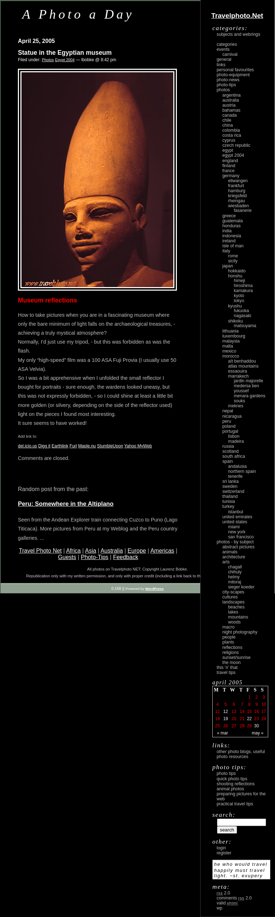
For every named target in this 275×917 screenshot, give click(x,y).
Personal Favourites (235, 69)
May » (258, 733)
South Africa (233, 456)
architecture (233, 556)
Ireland (229, 240)
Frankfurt (236, 185)
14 (242, 711)
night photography (239, 632)
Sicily (232, 260)
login (221, 847)
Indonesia (231, 235)
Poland (229, 426)
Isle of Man (232, 245)
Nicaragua (232, 416)
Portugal (230, 431)
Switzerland (233, 491)
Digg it (44, 445)
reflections (232, 647)
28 (242, 725)
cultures (230, 597)
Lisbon (234, 436)
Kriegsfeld (237, 195)
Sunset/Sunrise (236, 657)
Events (223, 49)
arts (226, 561)
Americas (162, 551)
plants (228, 642)
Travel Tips (226, 672)
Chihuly (235, 571)
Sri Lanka (230, 481)
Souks (239, 400)
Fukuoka (241, 310)
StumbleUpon (110, 445)
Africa (73, 551)
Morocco (230, 356)
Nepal (227, 410)
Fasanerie (243, 210)
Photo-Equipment (233, 74)
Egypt (227, 150)
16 (256, 711)
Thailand (230, 496)
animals (229, 551)
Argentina (231, 95)
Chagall (235, 566)
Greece (229, 215)
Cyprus (228, 140)
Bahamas (231, 110)
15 (249, 711)
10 (263, 704)
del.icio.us (27, 445)
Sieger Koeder (241, 587)
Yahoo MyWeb (138, 445)
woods (234, 622)
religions (230, 652)
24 (263, 718)
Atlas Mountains (243, 366)
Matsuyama (245, 325)
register (224, 852)
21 (242, 718)
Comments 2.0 (234, 898)
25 (217, 725)
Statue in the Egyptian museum (65, 52)
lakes (233, 612)
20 (233, 718)
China (227, 125)
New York (237, 531)
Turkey (228, 506)
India (227, 230)
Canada (229, 115)
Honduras (231, 225)
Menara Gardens (249, 395)
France (228, 170)
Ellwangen (238, 180)
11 (217, 711)
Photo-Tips (94, 557)
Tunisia (228, 501)
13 (233, 711)
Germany (231, 175)
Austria (229, 105)
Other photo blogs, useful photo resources (241, 754)
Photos (48, 60)
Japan (227, 265)
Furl (73, 445)
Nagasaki (242, 315)
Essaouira (237, 371)
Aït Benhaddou (242, 361)
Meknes (235, 405)
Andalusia (237, 466)
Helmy (234, 576)
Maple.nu (87, 445)
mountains (238, 617)
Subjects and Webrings (238, 34)
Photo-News (228, 79)
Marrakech (238, 376)
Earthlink (60, 445)
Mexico (229, 351)
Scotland (230, 451)
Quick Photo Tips (232, 778)
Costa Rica (231, 135)
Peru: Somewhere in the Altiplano (66, 503)
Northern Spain (242, 471)
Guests (67, 557)
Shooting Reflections (236, 783)
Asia (90, 551)
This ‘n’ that (227, 667)
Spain (227, 461)
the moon (231, 662)
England (230, 160)
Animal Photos (230, 788)
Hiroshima (243, 285)
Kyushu (235, 306)
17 (263, 711)
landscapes (233, 602)
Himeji (239, 280)
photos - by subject (235, 541)
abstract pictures (238, 546)
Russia (228, 446)
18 (217, 718)
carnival (229, 54)
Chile (226, 120)
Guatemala (232, 220)
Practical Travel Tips (235, 803)
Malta (227, 346)
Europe (136, 551)
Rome (233, 255)
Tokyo (239, 300)
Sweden (229, 486)
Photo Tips (226, 773)
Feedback (125, 557)
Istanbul (235, 511)
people (229, 637)
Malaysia (231, 341)
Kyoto (239, 295)
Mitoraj (234, 581)
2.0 (223, 893)
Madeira (236, 441)
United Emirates (237, 516)
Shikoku (235, 321)
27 (233, 725)
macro (228, 627)
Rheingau (236, 200)
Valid (227, 903)
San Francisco (241, 536)
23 (256, 718)
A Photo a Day (78, 14)
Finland (228, 165)
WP (219, 908)
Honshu (235, 275)
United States (234, 521)
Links (221, 64)
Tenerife (235, 476)
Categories (227, 44)
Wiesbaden (238, 205)
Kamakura (243, 290)
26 (225, 725)
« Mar (222, 733)
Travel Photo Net (40, 551)
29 (249, 725)
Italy (226, 250)
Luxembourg (233, 336)
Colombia (231, 130)
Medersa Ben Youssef (246, 388)
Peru (226, 421)
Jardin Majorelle (248, 380)
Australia (112, 551)
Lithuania (230, 331)
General (224, 59)
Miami (234, 526)
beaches (236, 607)
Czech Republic (236, 145)
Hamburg (236, 190)
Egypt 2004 (65, 60)
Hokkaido (237, 270)
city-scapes (233, 592)
